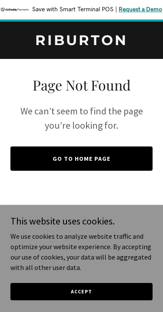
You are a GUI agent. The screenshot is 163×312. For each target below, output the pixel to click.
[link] (81, 42)
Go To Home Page (81, 158)
